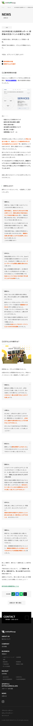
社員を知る (19, 677)
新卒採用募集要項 (7, 679)
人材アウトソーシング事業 (8, 658)
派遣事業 (18, 657)
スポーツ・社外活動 (7, 688)
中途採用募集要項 (20, 679)
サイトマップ (5, 715)
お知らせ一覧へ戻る (15, 603)
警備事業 (18, 662)
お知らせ (4, 696)
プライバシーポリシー (7, 710)
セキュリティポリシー (7, 713)
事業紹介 (4, 654)
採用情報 (4, 674)
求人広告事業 (6, 666)
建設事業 (5, 662)
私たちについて (6, 639)
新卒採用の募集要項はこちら (10, 586)
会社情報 (4, 646)
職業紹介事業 (19, 664)
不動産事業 (6, 664)
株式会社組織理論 (11, 80)
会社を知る (6, 677)
